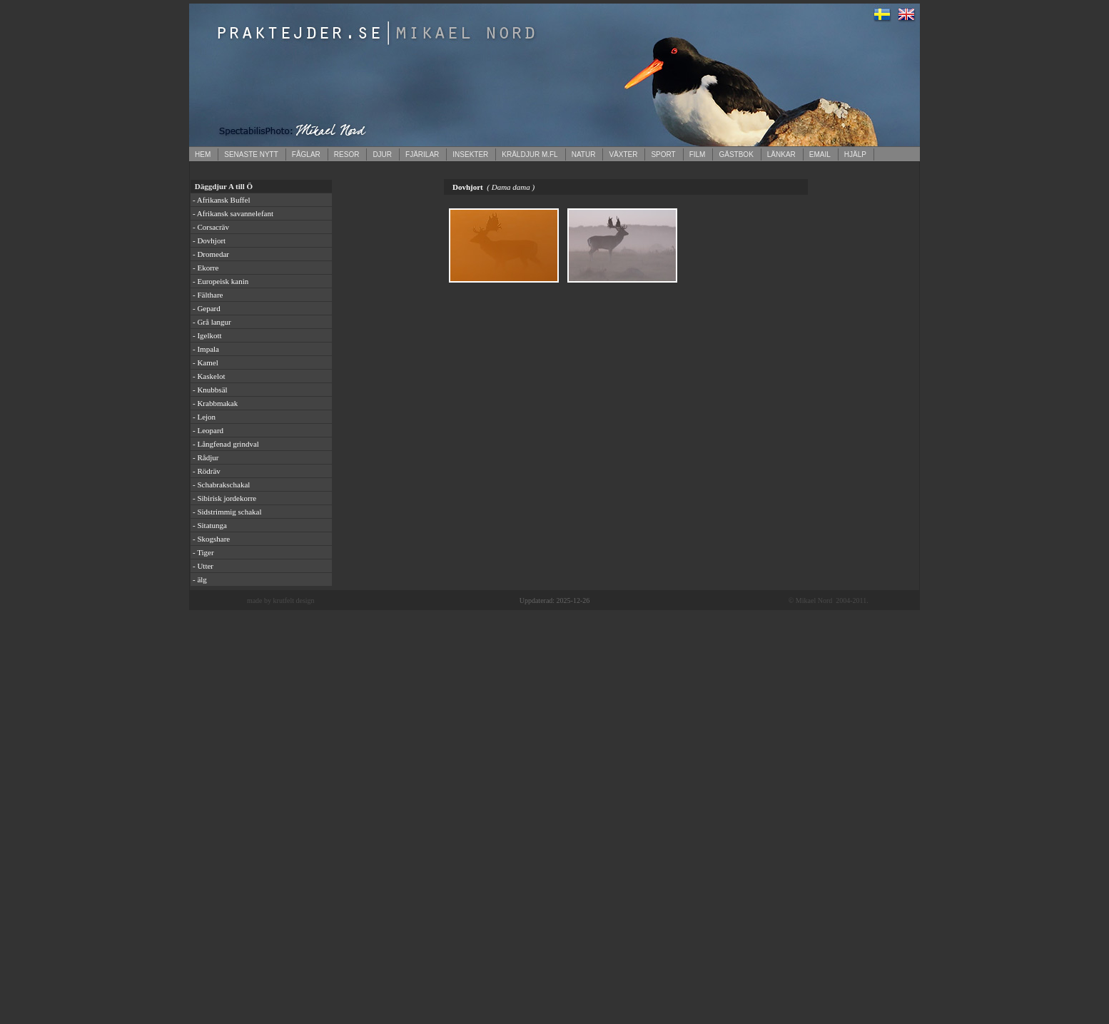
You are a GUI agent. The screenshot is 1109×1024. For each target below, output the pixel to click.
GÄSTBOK (736, 154)
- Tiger (203, 552)
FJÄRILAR (422, 154)
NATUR (584, 154)
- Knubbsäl (210, 389)
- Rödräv (207, 471)
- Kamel (205, 362)
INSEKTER (470, 154)
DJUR (382, 154)
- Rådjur (205, 457)
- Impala (206, 349)
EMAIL (820, 154)
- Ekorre (205, 267)
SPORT (663, 154)
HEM (203, 154)
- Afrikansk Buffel (221, 200)
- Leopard (208, 430)
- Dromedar (211, 254)
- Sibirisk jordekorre (224, 498)
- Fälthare (208, 294)
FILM (697, 154)
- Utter (203, 566)
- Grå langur (212, 322)
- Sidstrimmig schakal (227, 511)
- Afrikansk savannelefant (233, 213)
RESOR (347, 154)
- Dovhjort (209, 240)
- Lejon (204, 416)
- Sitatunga (210, 525)
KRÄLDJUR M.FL (529, 154)
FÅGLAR (306, 154)
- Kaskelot (209, 376)
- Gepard (207, 308)
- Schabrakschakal (221, 484)
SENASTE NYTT (251, 154)
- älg (200, 579)
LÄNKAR (781, 154)
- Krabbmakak (215, 403)
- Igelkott (207, 335)
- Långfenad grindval (226, 444)
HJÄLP (855, 154)
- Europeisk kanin (220, 281)
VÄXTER (623, 154)
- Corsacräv (211, 227)
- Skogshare (211, 538)
